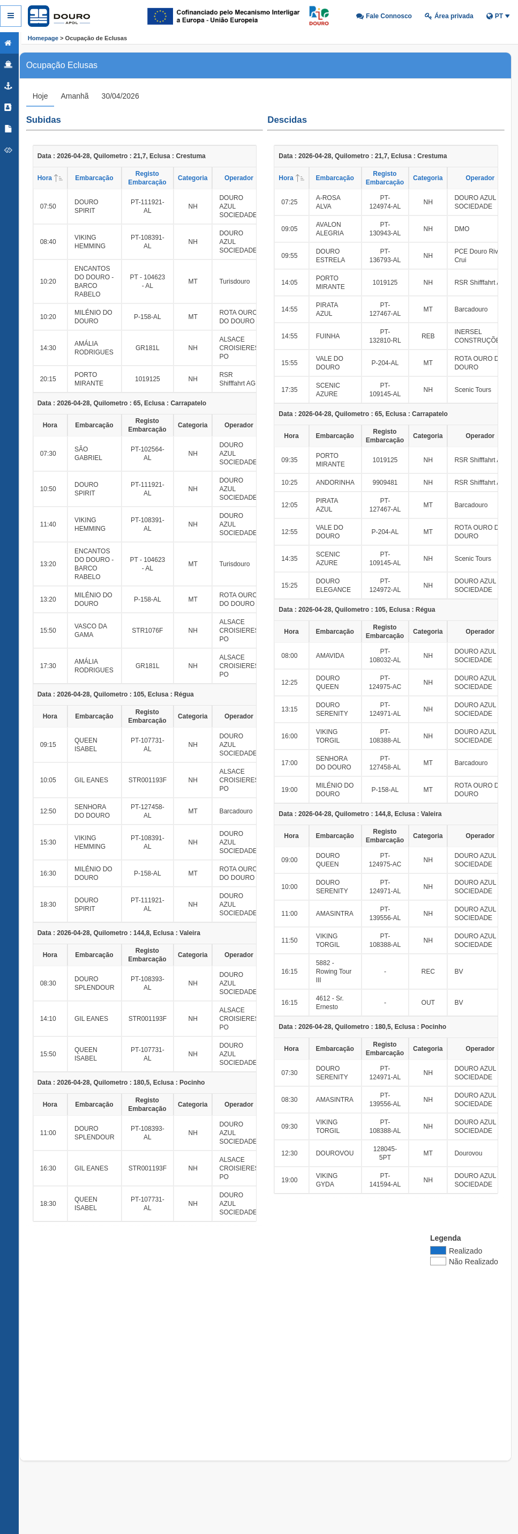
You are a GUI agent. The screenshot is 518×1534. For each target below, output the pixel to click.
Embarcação (103, 178)
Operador (247, 178)
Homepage (43, 38)
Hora (61, 178)
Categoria (201, 178)
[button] (384, 16)
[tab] (49, 96)
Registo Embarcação (156, 178)
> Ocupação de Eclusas (92, 38)
